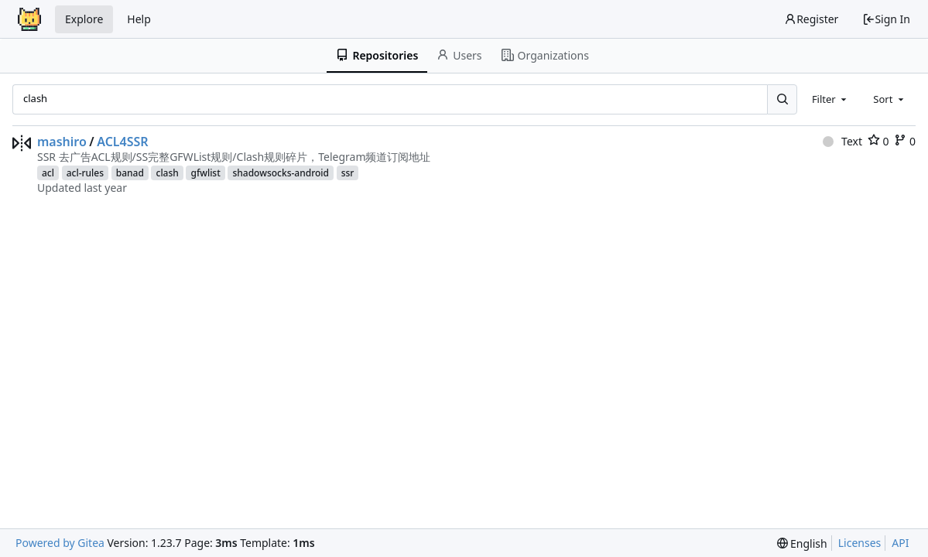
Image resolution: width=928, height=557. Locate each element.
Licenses (860, 542)
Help (139, 19)
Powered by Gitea (59, 542)
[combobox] (830, 99)
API (900, 542)
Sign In (886, 19)
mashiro (62, 141)
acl (48, 172)
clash (167, 172)
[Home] (29, 19)
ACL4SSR (122, 141)
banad (130, 172)
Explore (84, 19)
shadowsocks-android (280, 172)
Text (842, 141)
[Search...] (781, 99)
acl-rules (85, 172)
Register (811, 19)
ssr (347, 172)
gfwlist (205, 172)
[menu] (802, 543)
